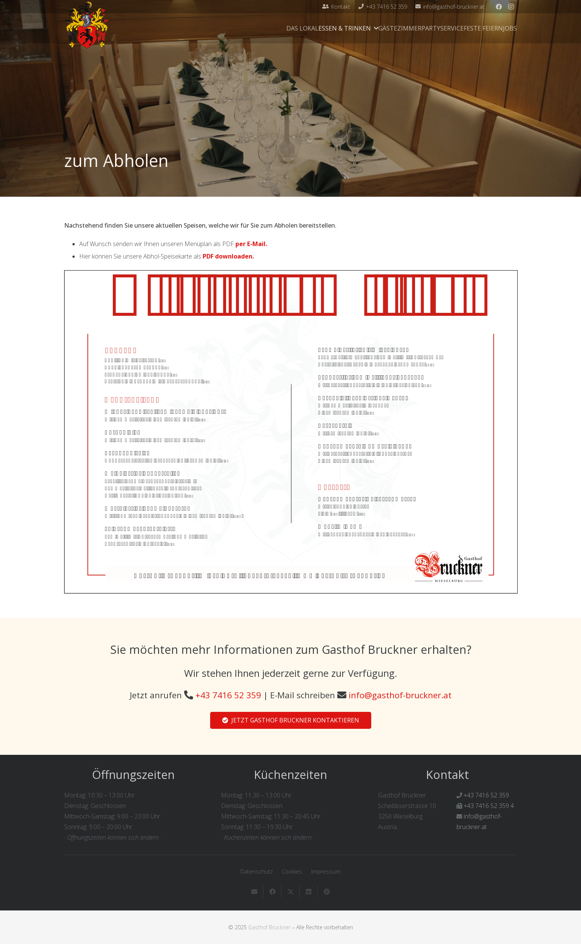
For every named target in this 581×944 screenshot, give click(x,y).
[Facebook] (499, 7)
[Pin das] (327, 892)
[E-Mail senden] (254, 892)
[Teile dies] (272, 892)
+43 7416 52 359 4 (489, 806)
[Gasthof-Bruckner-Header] (87, 25)
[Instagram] (511, 7)
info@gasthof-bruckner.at (400, 695)
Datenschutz (256, 871)
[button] (374, 28)
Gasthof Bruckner (269, 927)
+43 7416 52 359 (228, 695)
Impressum (326, 871)
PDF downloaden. (228, 256)
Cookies (292, 871)
